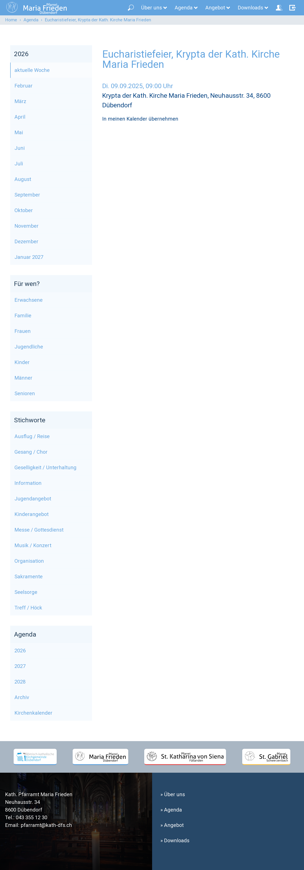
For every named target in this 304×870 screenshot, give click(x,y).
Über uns (154, 8)
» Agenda (171, 810)
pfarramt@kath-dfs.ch (46, 825)
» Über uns (172, 794)
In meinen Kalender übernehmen (140, 119)
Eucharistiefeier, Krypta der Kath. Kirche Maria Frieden (98, 19)
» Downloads (174, 841)
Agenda (186, 8)
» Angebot (172, 825)
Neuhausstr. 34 (22, 802)
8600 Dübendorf (23, 810)
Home (11, 19)
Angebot (218, 8)
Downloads (253, 8)
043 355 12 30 (31, 817)
